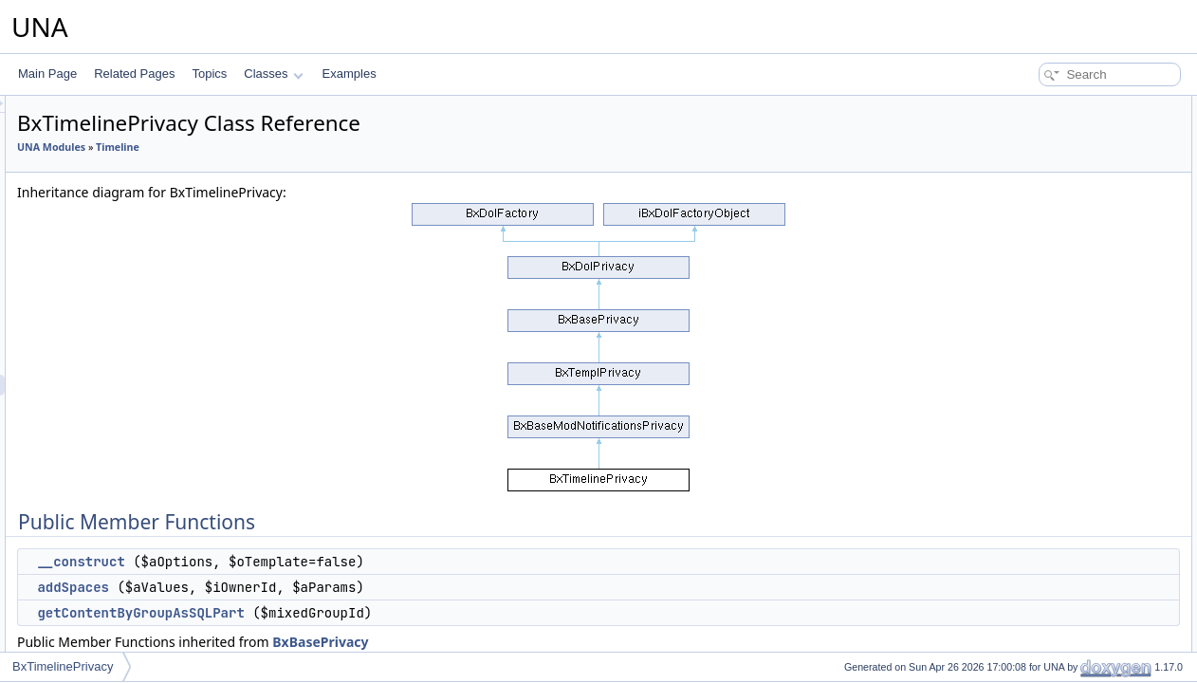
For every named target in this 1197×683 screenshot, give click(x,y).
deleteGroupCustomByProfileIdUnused (1099, 607)
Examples (349, 73)
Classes (273, 73)
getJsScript (1029, 210)
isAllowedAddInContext (1059, 419)
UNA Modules (288, 147)
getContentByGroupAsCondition (1082, 648)
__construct (317, 561)
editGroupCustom (1045, 461)
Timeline (355, 147)
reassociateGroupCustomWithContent (1096, 544)
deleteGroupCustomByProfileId (1079, 586)
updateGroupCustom (1053, 482)
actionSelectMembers (1055, 273)
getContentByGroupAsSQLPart (377, 612)
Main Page (47, 73)
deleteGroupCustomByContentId (1083, 565)
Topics (209, 73)
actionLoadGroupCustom (1064, 252)
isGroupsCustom (1043, 356)
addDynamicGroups (1051, 628)
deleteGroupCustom (1051, 502)
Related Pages (134, 73)
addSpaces (310, 587)
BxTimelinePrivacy (62, 666)
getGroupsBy (1034, 377)
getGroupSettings (1045, 335)
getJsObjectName (1046, 189)
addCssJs (1026, 231)
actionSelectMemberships (1066, 294)
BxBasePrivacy (557, 642)
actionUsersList (1039, 315)
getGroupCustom (1044, 398)
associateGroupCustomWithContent (1091, 523)
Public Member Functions (1049, 106)
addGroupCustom (1046, 440)
